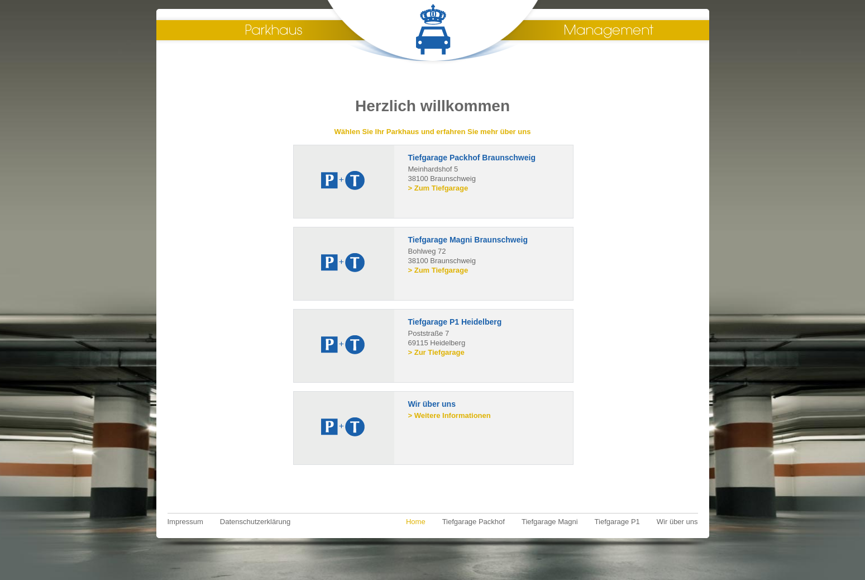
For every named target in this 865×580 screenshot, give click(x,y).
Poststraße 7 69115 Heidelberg (487, 335)
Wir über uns (677, 521)
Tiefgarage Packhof (473, 521)
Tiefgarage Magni (550, 521)
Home (416, 521)
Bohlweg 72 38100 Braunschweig (487, 253)
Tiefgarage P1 (617, 521)
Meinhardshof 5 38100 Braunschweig (487, 171)
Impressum (185, 521)
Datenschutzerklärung (255, 521)
